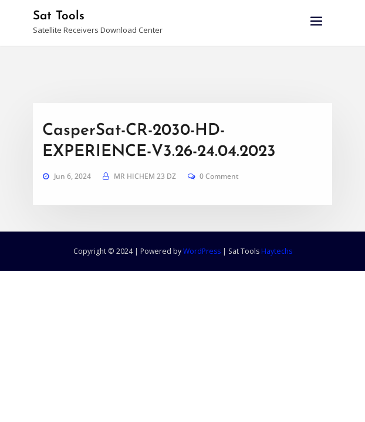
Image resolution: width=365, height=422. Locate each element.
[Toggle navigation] (316, 21)
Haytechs (276, 251)
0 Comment (219, 188)
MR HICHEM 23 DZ (145, 188)
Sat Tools (59, 16)
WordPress (202, 251)
